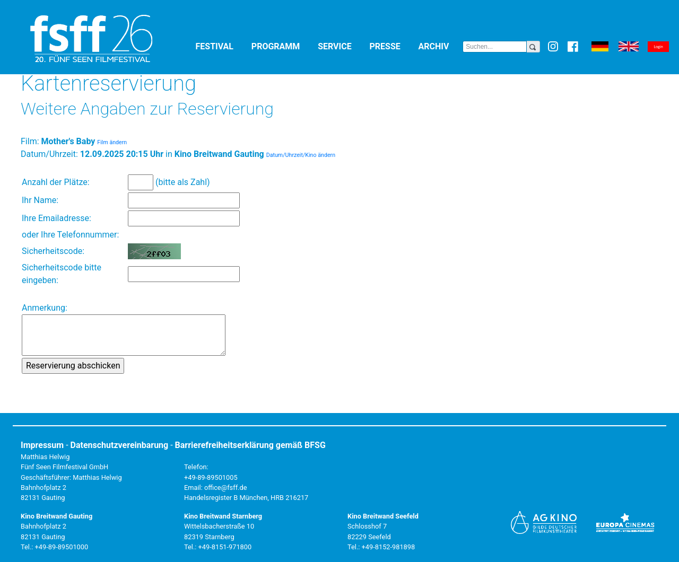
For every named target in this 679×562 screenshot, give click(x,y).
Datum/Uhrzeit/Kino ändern (300, 155)
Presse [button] (392, 45)
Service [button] (341, 45)
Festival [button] (221, 45)
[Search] (495, 46)
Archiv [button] (441, 45)
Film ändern (112, 142)
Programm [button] (282, 45)
